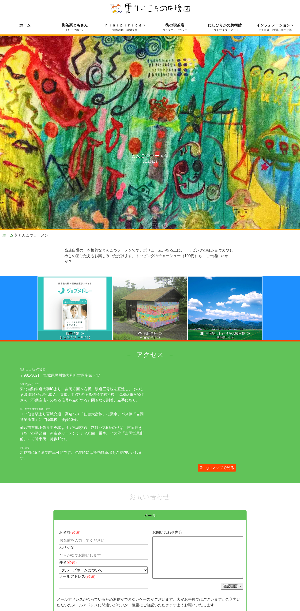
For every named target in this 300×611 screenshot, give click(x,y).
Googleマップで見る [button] (216, 468)
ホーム (8, 235)
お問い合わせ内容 (167, 532)
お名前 (69, 532)
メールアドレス (77, 576)
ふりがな (66, 547)
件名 (68, 562)
